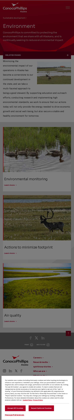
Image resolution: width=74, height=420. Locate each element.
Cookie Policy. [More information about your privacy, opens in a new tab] (27, 403)
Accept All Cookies (15, 411)
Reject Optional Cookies (41, 411)
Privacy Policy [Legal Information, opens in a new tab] (38, 403)
